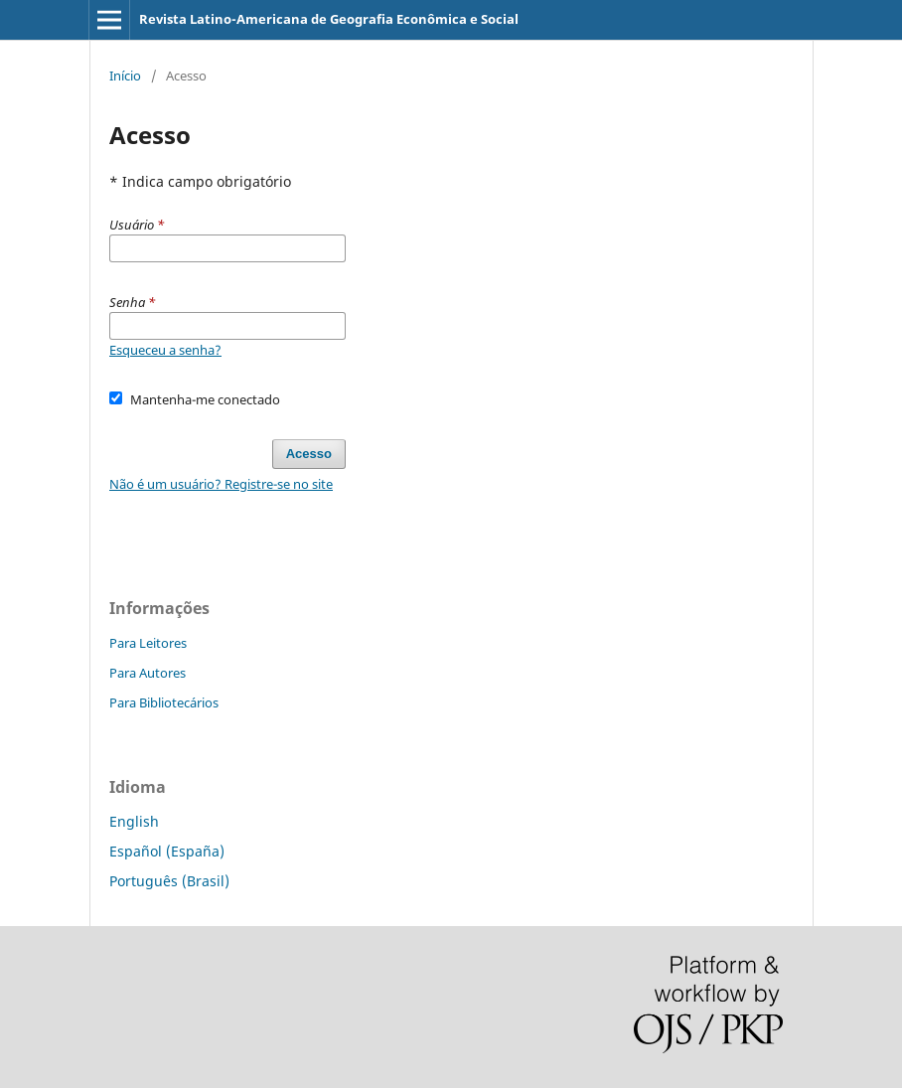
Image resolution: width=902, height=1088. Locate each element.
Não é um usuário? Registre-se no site (221, 484)
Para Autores (147, 673)
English (134, 821)
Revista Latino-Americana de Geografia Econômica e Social (329, 19)
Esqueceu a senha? (165, 350)
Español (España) (167, 851)
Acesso (309, 453)
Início (125, 75)
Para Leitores (148, 643)
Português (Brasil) (169, 880)
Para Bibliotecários (164, 702)
